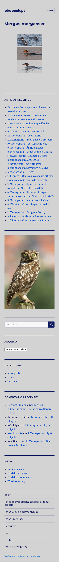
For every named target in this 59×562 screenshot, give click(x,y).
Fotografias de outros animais (21, 512)
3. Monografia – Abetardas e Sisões (27, 200)
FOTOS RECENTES (15, 547)
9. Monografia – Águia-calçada (25, 147)
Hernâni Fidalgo (17, 404)
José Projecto (15, 433)
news (10, 377)
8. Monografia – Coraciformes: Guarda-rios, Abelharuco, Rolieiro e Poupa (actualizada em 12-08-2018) (30, 155)
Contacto (9, 540)
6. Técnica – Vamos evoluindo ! (25, 131)
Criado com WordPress (29, 556)
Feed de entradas (17, 473)
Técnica (12, 381)
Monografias (14, 373)
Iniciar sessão (15, 469)
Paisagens (10, 526)
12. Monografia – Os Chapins (24, 135)
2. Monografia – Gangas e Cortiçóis (28, 212)
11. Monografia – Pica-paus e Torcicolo (29, 139)
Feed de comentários (19, 477)
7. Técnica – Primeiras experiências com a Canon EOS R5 (29, 408)
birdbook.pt (14, 11)
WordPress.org (16, 481)
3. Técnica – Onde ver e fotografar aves (30, 216)
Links (7, 533)
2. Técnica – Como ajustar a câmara (28, 220)
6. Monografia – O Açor (21, 171)
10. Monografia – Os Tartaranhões (27, 143)
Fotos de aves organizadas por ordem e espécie (27, 503)
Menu (50, 10)
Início (7, 494)
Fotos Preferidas (13, 519)
